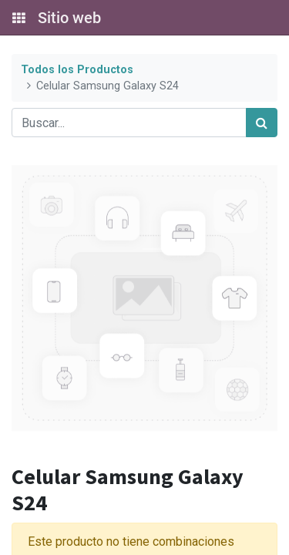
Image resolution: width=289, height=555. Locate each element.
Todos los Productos (77, 69)
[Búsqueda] (261, 122)
